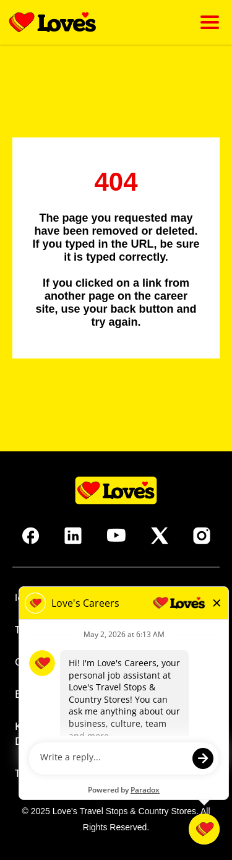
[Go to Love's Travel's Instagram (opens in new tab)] (202, 535)
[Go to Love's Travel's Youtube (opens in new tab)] (116, 535)
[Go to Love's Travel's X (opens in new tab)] (159, 535)
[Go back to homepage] (52, 22)
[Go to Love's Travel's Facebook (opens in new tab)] (31, 535)
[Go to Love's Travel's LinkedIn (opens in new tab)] (73, 535)
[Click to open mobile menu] (210, 22)
